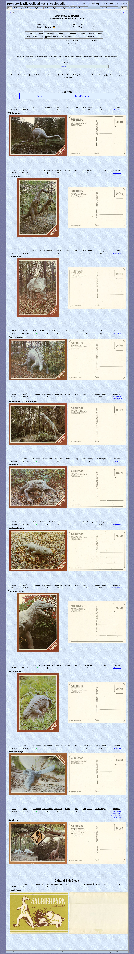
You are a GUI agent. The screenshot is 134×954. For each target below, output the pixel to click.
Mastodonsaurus (116, 815)
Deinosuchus (117, 813)
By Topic (48, 8)
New (9, 8)
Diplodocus (117, 110)
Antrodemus (117, 397)
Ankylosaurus (117, 668)
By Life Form (83, 8)
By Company (18, 8)
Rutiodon (117, 461)
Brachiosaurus (116, 811)
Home (124, 8)
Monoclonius (117, 253)
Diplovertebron (117, 524)
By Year (65, 8)
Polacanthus (117, 817)
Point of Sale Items (82, 96)
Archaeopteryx (116, 748)
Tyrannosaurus (117, 588)
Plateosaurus (117, 173)
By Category (29, 8)
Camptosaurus (117, 399)
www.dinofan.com (12, 952)
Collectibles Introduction (109, 8)
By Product (38, 8)
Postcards (40, 96)
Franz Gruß (63, 66)
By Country (57, 8)
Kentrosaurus (117, 333)
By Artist (73, 8)
